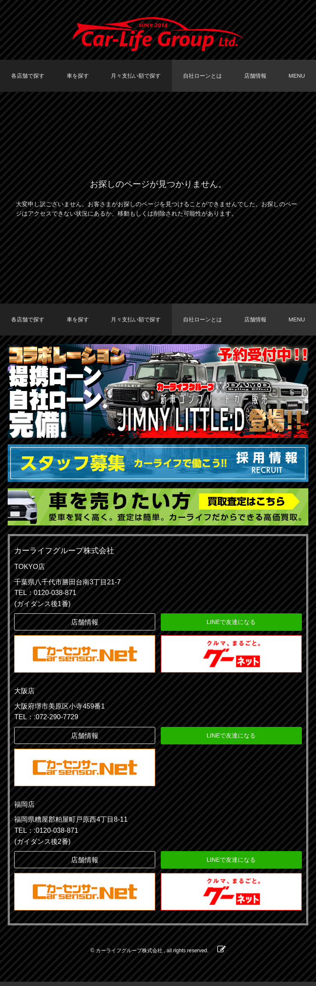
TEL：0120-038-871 (45, 597)
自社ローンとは (202, 76)
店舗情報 (255, 76)
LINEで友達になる (231, 626)
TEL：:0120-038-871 (46, 834)
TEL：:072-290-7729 (46, 721)
